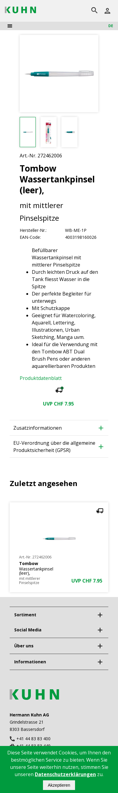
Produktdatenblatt (41, 378)
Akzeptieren (59, 785)
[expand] (100, 615)
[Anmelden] (107, 11)
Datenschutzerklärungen (65, 774)
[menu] (10, 26)
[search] (94, 11)
